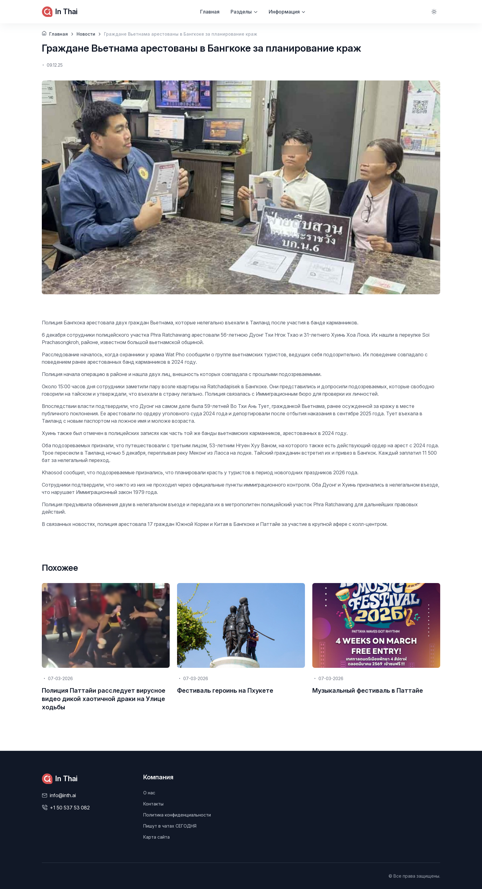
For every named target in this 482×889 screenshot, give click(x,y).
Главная (209, 12)
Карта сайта (156, 837)
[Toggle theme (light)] (434, 12)
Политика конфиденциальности (177, 814)
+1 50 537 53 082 (70, 808)
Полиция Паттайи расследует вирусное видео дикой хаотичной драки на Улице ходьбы (103, 699)
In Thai (59, 11)
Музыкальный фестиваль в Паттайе (367, 690)
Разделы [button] (241, 12)
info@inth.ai (63, 795)
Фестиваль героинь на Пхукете (225, 690)
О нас (149, 792)
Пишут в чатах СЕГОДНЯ (169, 825)
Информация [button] (284, 12)
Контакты (153, 803)
